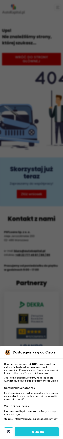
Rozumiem (37, 431)
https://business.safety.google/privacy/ (36, 418)
